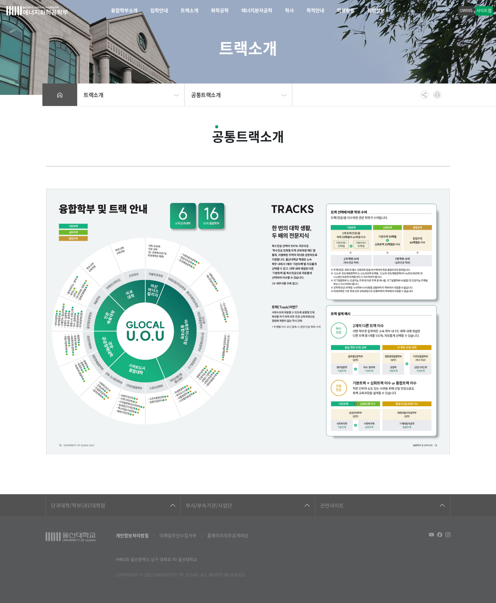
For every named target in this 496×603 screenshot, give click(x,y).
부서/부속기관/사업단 (209, 505)
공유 (425, 95)
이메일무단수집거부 (177, 535)
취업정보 (376, 11)
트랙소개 (189, 11)
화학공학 (220, 11)
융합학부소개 (124, 11)
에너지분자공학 (256, 11)
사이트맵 (484, 10)
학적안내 (315, 11)
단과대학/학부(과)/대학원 (78, 505)
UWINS (466, 10)
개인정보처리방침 (132, 535)
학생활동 (346, 11)
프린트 (437, 95)
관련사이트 (332, 505)
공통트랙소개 (206, 95)
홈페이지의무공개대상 (227, 535)
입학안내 (159, 11)
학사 (289, 11)
